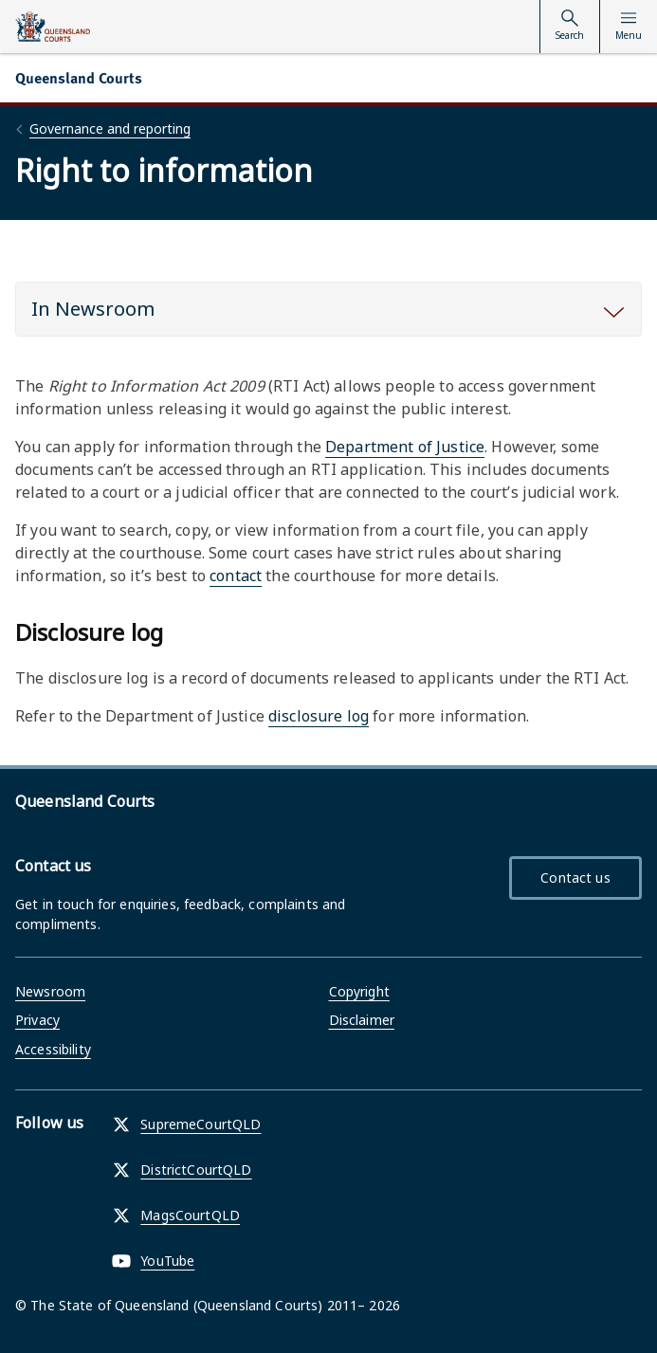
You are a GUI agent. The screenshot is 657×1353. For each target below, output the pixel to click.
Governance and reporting (110, 128)
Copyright (359, 991)
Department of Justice (404, 446)
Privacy (37, 1020)
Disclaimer (361, 1020)
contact (236, 575)
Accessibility (53, 1049)
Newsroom (50, 991)
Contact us (575, 877)
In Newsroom (93, 308)
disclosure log (318, 715)
